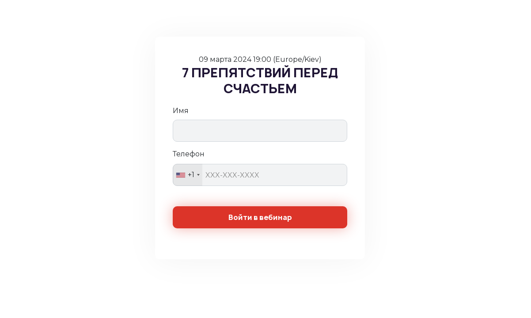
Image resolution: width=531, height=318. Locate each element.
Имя (181, 110)
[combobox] (187, 175)
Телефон (189, 154)
